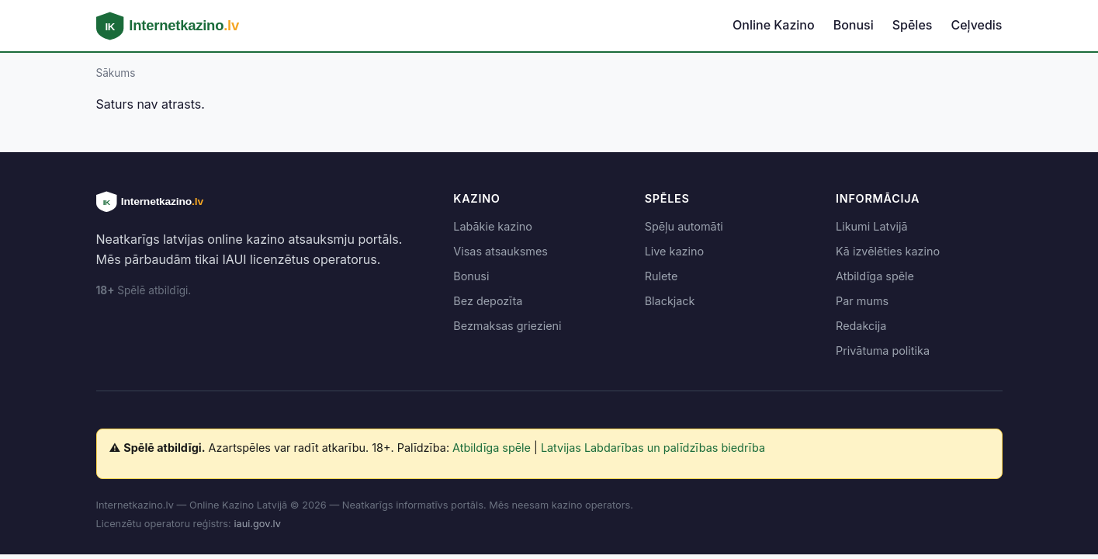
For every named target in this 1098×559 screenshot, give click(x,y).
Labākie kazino (492, 226)
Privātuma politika (883, 350)
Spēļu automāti (684, 226)
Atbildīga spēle (875, 276)
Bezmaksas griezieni (507, 325)
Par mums (862, 300)
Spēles (912, 25)
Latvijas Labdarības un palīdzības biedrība (653, 447)
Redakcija (861, 325)
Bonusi (853, 25)
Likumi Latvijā (872, 226)
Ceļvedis (976, 25)
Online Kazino (774, 25)
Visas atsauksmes (500, 251)
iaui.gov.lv (257, 523)
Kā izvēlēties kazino (888, 251)
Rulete (661, 276)
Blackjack (670, 300)
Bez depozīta (487, 300)
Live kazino (674, 251)
